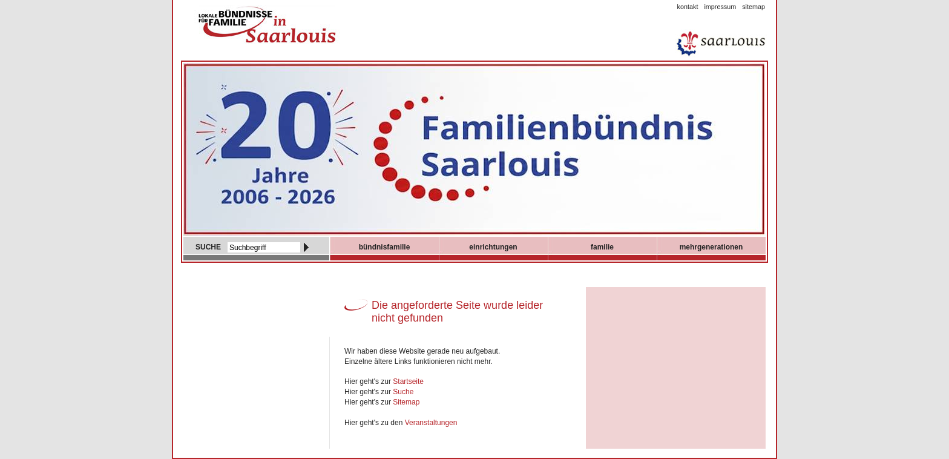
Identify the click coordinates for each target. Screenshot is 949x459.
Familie (602, 247)
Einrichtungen (493, 247)
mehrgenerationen (711, 247)
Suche (403, 392)
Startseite (408, 381)
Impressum (720, 6)
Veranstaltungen (431, 422)
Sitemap (753, 6)
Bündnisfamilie (384, 247)
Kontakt (687, 6)
